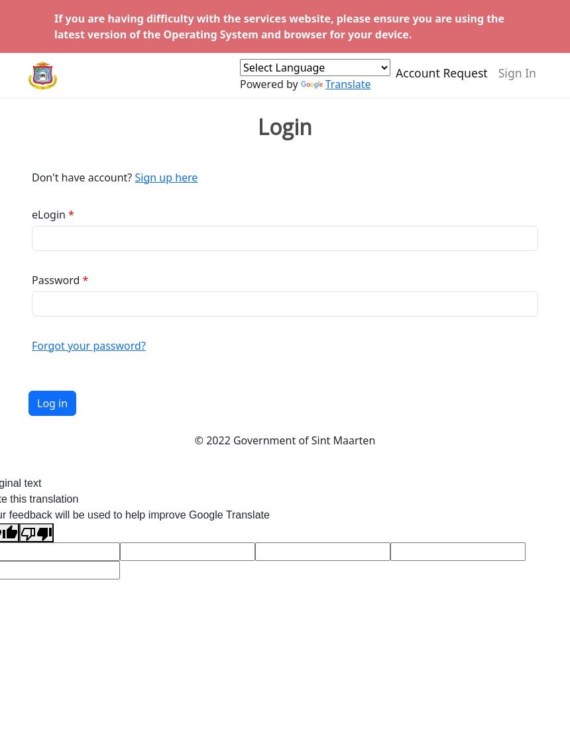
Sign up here (166, 177)
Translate (336, 89)
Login (285, 127)
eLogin (49, 214)
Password (56, 280)
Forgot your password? (89, 345)
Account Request (442, 78)
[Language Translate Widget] (315, 72)
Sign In (517, 78)
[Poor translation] (36, 532)
